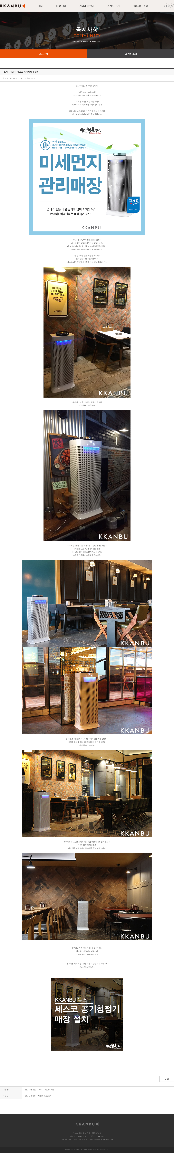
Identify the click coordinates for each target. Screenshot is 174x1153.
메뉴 (40, 8)
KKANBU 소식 (140, 8)
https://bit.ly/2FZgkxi (86, 967)
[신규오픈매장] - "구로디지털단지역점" (40, 1090)
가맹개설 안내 (86, 8)
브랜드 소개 (113, 8)
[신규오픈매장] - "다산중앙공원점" (38, 1096)
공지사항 (43, 53)
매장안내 (61, 8)
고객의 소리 (130, 53)
